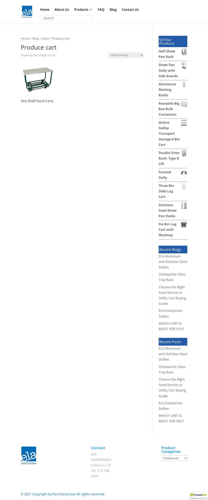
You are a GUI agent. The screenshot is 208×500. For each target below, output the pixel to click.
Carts (45, 38)
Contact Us (130, 10)
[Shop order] (125, 55)
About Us (62, 10)
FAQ (101, 10)
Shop (35, 38)
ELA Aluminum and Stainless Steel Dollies (173, 261)
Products (81, 10)
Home (44, 10)
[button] (198, 496)
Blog (113, 10)
